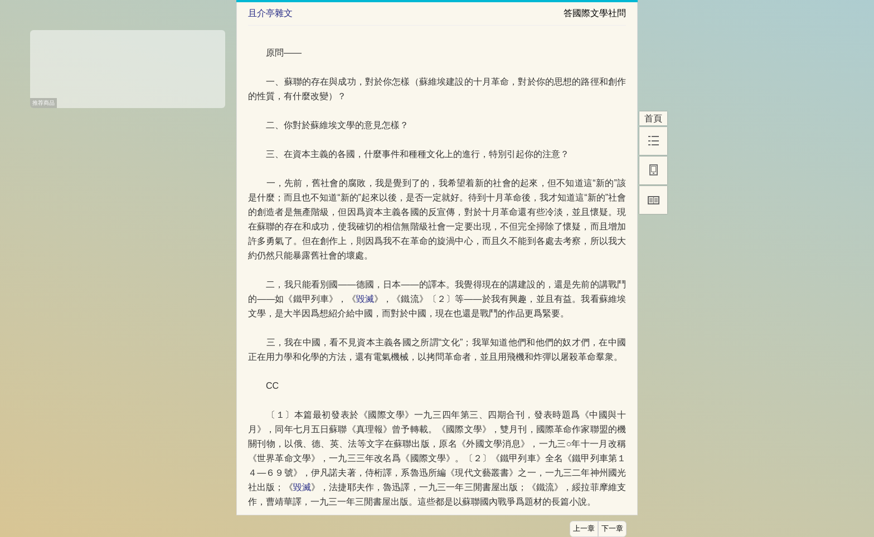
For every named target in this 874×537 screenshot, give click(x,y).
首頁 (653, 118)
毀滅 (365, 299)
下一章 (612, 529)
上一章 (584, 529)
